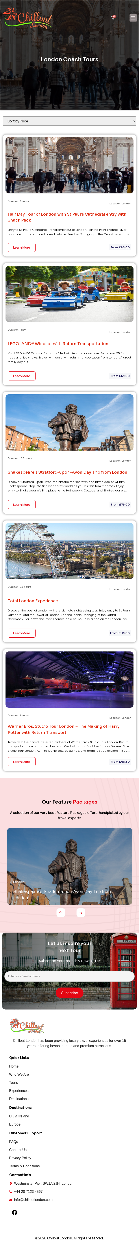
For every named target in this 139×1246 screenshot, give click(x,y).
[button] (133, 18)
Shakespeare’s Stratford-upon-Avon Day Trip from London (67, 472)
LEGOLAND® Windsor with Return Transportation (58, 343)
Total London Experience (33, 600)
